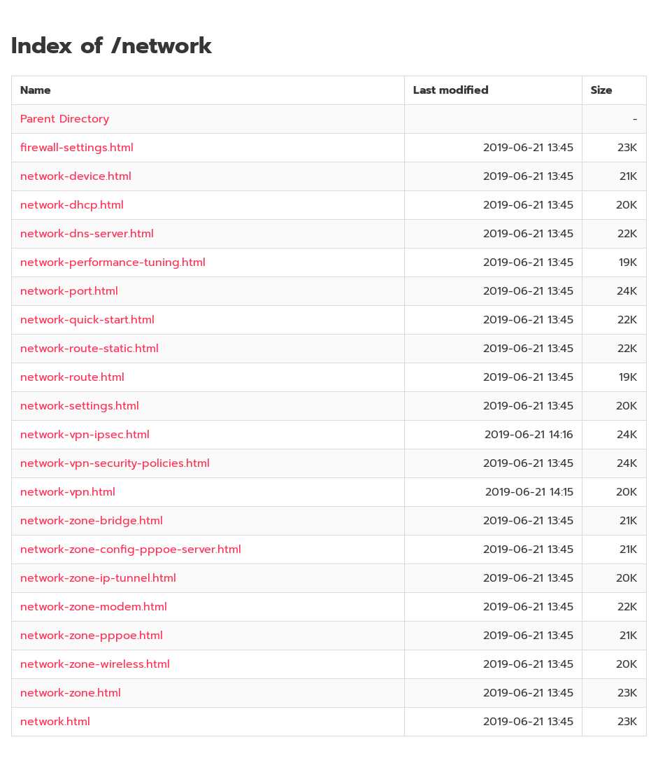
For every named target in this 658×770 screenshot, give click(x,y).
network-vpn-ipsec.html (85, 434)
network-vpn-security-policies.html (115, 463)
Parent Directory (64, 119)
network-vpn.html (67, 492)
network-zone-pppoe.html (91, 635)
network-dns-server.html (87, 233)
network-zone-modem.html (93, 606)
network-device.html (75, 176)
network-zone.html (70, 693)
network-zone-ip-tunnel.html (98, 578)
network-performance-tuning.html (113, 262)
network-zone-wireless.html (95, 664)
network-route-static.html (89, 348)
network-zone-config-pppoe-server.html (130, 549)
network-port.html (69, 291)
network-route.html (72, 377)
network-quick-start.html (87, 320)
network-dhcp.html (72, 205)
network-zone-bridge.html (91, 520)
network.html (55, 721)
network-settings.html (79, 406)
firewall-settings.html (77, 147)
